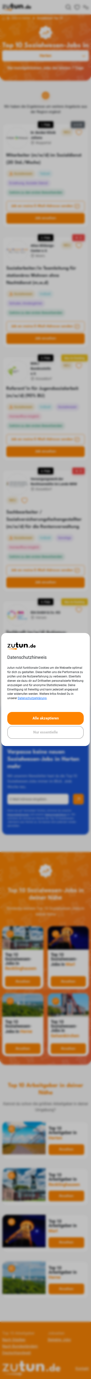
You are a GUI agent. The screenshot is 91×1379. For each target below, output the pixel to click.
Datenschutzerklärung (32, 698)
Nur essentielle (45, 732)
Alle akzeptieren (46, 718)
